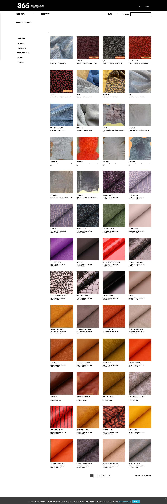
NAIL (52, 61)
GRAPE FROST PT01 (109, 195)
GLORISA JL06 (55, 363)
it (142, 7)
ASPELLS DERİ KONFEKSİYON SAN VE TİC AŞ (114, 131)
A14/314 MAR (133, 61)
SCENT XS (53, 396)
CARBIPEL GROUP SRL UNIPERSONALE (87, 63)
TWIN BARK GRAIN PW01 (58, 296)
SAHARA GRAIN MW (83, 396)
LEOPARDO (106, 94)
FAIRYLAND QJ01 (108, 228)
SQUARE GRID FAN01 (84, 296)
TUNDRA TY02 (133, 195)
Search (126, 14)
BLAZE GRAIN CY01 (83, 430)
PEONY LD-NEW (55, 262)
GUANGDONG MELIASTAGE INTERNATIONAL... (110, 198)
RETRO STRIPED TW (56, 430)
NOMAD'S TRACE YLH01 (110, 463)
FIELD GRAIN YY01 (109, 396)
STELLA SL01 (133, 430)
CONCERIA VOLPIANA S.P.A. (58, 63)
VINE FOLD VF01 (108, 430)
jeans (78, 94)
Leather (28, 22)
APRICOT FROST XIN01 (57, 329)
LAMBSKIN (106, 128)
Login (147, 7)
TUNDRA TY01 (55, 228)
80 (104, 475)
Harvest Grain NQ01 (83, 363)
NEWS (109, 14)
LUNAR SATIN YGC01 (136, 329)
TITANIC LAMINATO (56, 128)
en (140, 7)
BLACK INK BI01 (108, 296)
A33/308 (79, 61)
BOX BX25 (132, 296)
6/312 (104, 61)
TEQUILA (79, 128)
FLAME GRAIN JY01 (135, 363)
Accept (136, 501)
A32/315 (53, 94)
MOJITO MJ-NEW (134, 463)
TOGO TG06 (107, 363)
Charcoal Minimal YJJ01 (84, 463)
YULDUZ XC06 (133, 228)
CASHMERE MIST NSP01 (84, 329)
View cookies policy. (124, 501)
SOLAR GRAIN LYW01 (57, 463)
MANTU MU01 (81, 228)
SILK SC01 (80, 262)
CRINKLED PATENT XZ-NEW (111, 262)
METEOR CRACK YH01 (136, 262)
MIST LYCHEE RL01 (109, 329)
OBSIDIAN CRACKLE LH (136, 396)
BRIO (130, 94)
